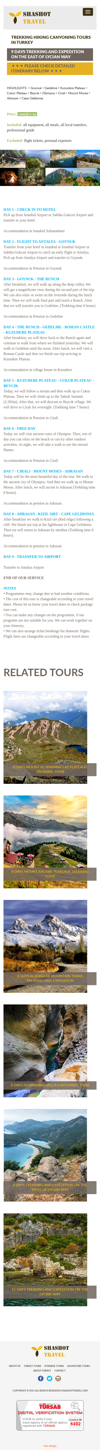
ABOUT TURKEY (42, 1371)
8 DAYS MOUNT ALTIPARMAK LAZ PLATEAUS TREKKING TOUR (50, 770)
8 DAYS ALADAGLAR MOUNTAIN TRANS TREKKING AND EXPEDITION (50, 978)
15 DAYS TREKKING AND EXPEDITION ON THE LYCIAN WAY (50, 1292)
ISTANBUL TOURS (54, 1366)
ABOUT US (14, 1366)
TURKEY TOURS (32, 1366)
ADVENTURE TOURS (78, 1366)
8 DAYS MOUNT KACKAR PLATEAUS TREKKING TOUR (50, 874)
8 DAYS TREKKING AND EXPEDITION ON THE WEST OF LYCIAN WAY (50, 1187)
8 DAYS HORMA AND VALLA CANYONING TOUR (50, 1085)
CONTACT (60, 1371)
